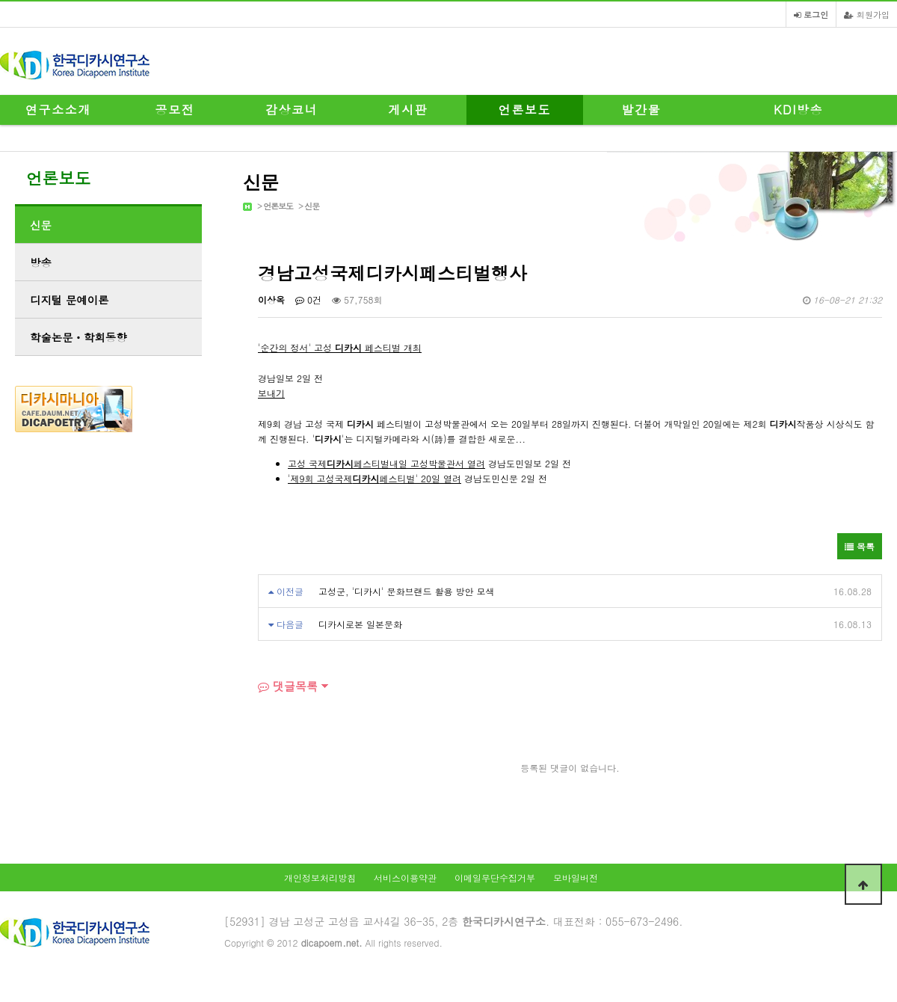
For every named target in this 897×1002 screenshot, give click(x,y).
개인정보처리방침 (320, 877)
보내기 (271, 393)
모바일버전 (575, 877)
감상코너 (291, 109)
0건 (308, 299)
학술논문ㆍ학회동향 (78, 337)
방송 (41, 262)
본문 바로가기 (0, 0)
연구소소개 (58, 109)
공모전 (175, 109)
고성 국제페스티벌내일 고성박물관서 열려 (386, 463)
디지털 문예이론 (69, 299)
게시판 (408, 109)
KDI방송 (798, 109)
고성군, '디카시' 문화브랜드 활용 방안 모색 (406, 591)
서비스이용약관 (405, 877)
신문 (311, 206)
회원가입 (867, 14)
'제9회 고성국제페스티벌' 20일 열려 (374, 478)
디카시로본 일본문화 (360, 624)
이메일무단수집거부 (494, 877)
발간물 (642, 109)
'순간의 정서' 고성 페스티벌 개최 (340, 347)
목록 (860, 546)
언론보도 (525, 109)
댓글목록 (288, 686)
